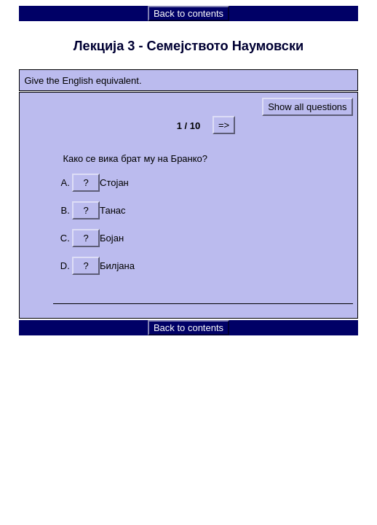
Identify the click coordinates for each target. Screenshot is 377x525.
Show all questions (307, 106)
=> (223, 125)
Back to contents (188, 13)
